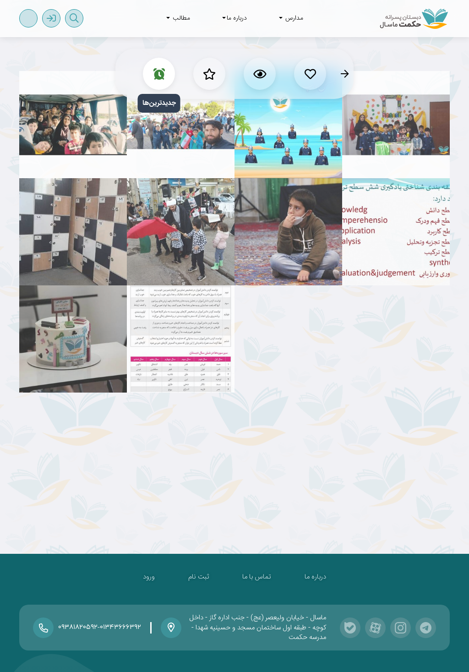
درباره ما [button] (234, 18)
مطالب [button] (178, 18)
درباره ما (315, 577)
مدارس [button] (291, 18)
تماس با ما (256, 577)
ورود (149, 577)
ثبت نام (198, 577)
